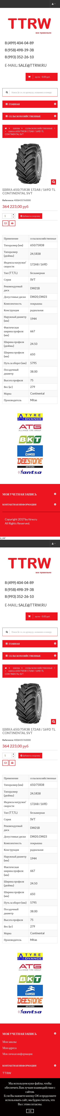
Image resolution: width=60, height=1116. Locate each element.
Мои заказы (9, 1041)
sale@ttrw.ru (33, 65)
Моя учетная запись (19, 494)
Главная (14, 104)
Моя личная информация (17, 1054)
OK (30, 1111)
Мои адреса (9, 1048)
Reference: (8, 200)
